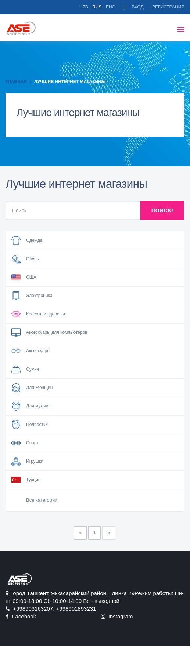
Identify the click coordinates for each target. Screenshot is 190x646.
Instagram (117, 616)
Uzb (83, 7)
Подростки (29, 424)
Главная (16, 81)
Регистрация (168, 7)
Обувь (25, 259)
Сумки (25, 369)
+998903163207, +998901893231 (51, 609)
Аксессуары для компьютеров (49, 332)
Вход (137, 7)
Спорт (25, 443)
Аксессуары (30, 351)
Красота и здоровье (39, 314)
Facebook (21, 616)
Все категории (41, 500)
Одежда (26, 240)
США (23, 277)
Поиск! (162, 210)
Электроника (32, 295)
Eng (110, 7)
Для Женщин (32, 387)
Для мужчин (31, 406)
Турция (25, 479)
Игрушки (27, 461)
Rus (96, 7)
